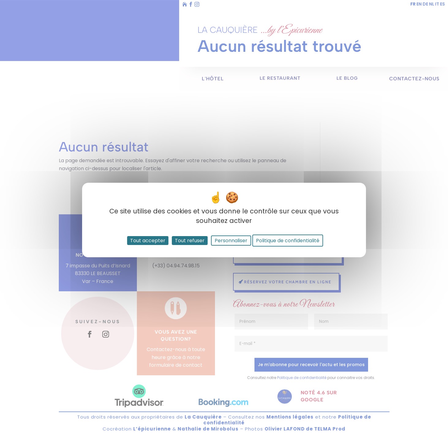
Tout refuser (190, 240)
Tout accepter (147, 240)
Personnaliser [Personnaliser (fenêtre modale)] (231, 240)
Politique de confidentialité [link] (287, 240)
